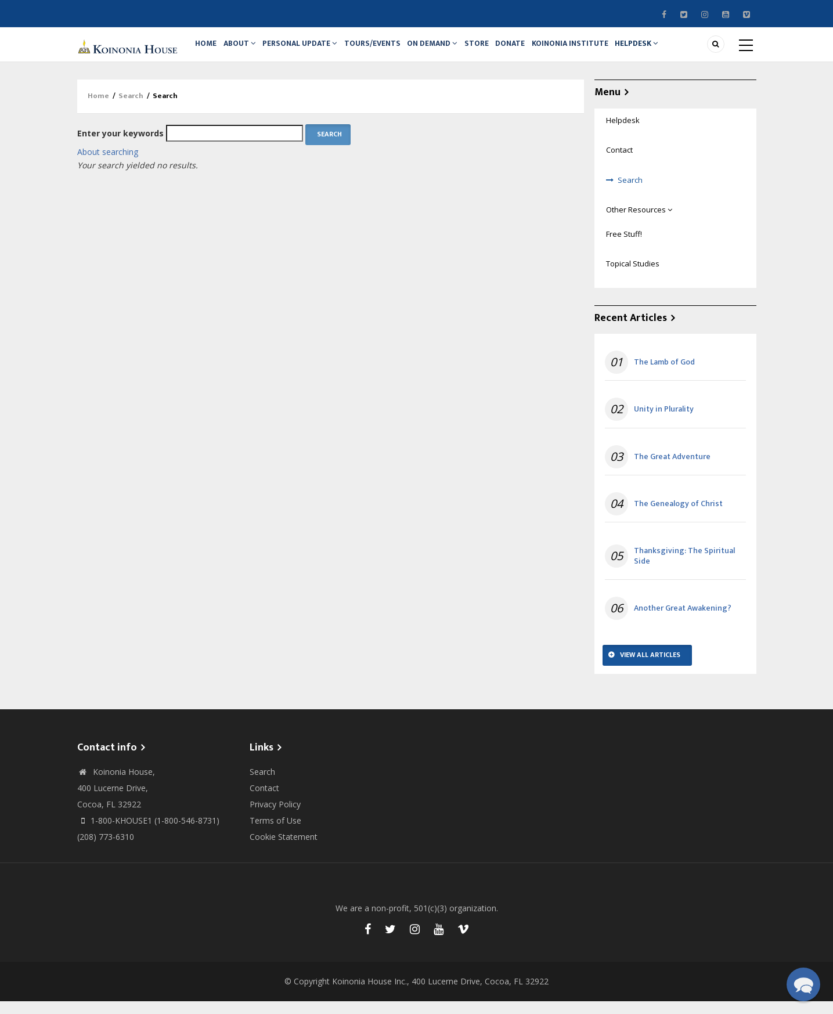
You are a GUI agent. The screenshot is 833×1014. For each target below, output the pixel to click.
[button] (803, 984)
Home (208, 50)
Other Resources (639, 222)
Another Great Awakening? (682, 621)
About (246, 50)
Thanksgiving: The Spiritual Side (684, 568)
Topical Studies (632, 276)
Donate (535, 50)
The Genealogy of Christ (678, 516)
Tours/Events (385, 50)
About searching (107, 164)
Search (130, 109)
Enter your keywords (120, 145)
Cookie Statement (284, 849)
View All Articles (650, 668)
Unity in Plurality (664, 422)
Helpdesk (669, 50)
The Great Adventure (672, 469)
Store (497, 50)
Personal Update (310, 50)
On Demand (449, 50)
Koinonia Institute (598, 50)
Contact (619, 163)
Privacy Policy (275, 816)
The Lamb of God (664, 375)
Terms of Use (275, 833)
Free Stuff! (624, 246)
